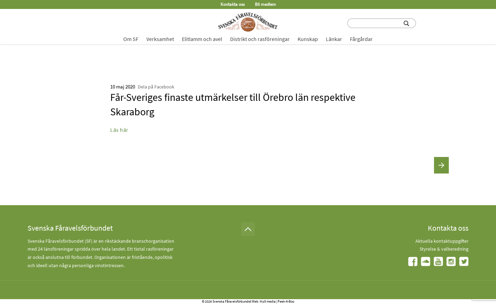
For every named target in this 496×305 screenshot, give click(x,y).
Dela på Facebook (156, 87)
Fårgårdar (361, 38)
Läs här (119, 129)
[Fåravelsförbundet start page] (248, 22)
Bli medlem (265, 4)
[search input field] (381, 23)
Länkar (334, 38)
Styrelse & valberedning (444, 249)
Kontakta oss (232, 4)
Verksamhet (160, 38)
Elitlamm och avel (202, 38)
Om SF (130, 38)
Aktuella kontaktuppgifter (441, 241)
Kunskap (308, 38)
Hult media (268, 301)
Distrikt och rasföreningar (260, 38)
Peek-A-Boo (286, 301)
